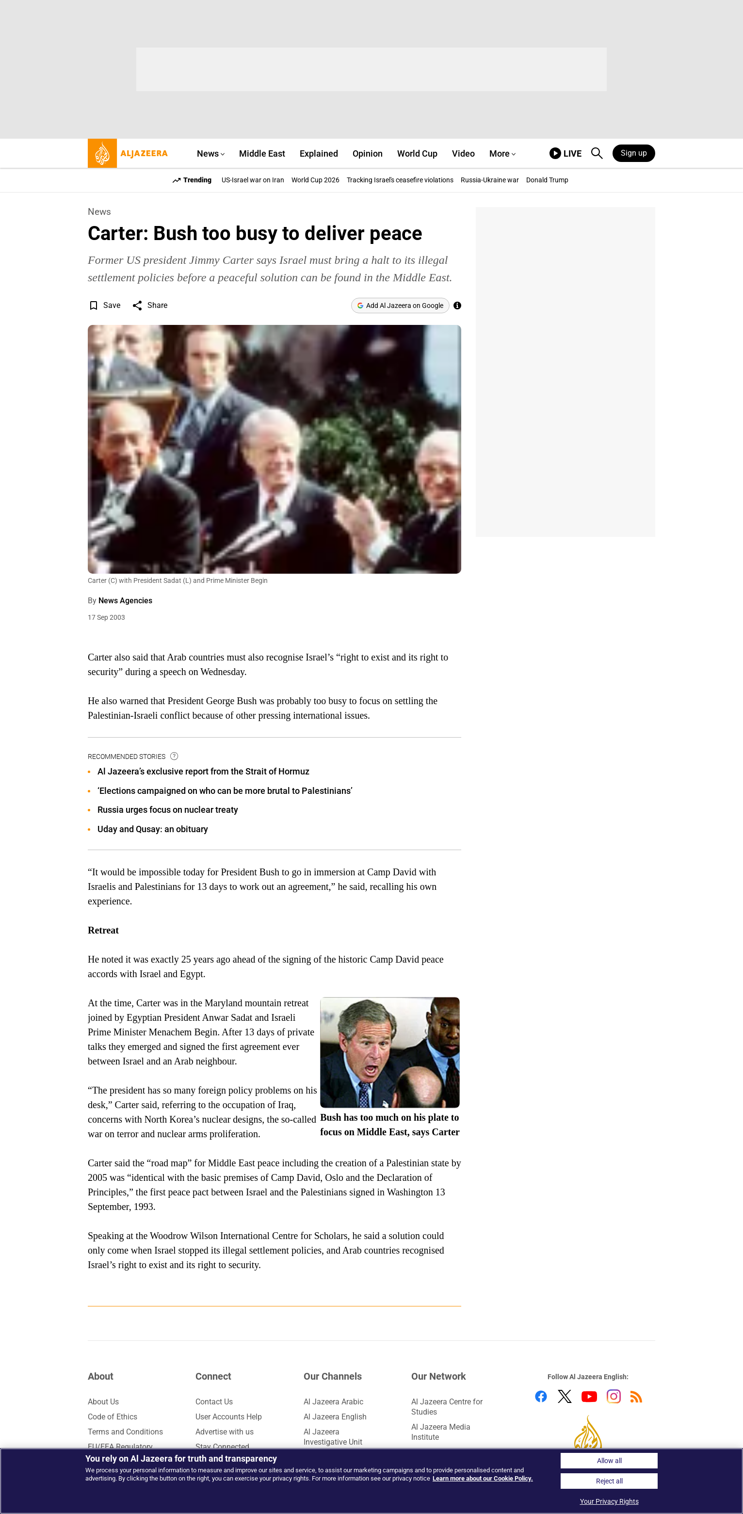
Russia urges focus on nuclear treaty (167, 810)
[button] (93, 305)
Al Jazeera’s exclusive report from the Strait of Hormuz (203, 771)
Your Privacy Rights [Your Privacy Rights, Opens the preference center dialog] (609, 1501)
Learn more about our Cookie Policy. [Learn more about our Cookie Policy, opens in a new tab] (483, 1478)
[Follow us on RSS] (636, 1398)
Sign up (634, 153)
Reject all (609, 1481)
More (499, 153)
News (99, 211)
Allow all (609, 1461)
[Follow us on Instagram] (614, 1398)
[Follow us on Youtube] (589, 1398)
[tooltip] (174, 756)
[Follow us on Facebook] (541, 1398)
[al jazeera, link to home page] (128, 153)
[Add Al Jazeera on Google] (400, 305)
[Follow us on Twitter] (565, 1398)
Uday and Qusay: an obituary (152, 829)
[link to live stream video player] (565, 153)
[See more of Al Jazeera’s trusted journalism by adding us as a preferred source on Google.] (457, 305)
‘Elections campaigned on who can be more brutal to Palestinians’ (225, 791)
